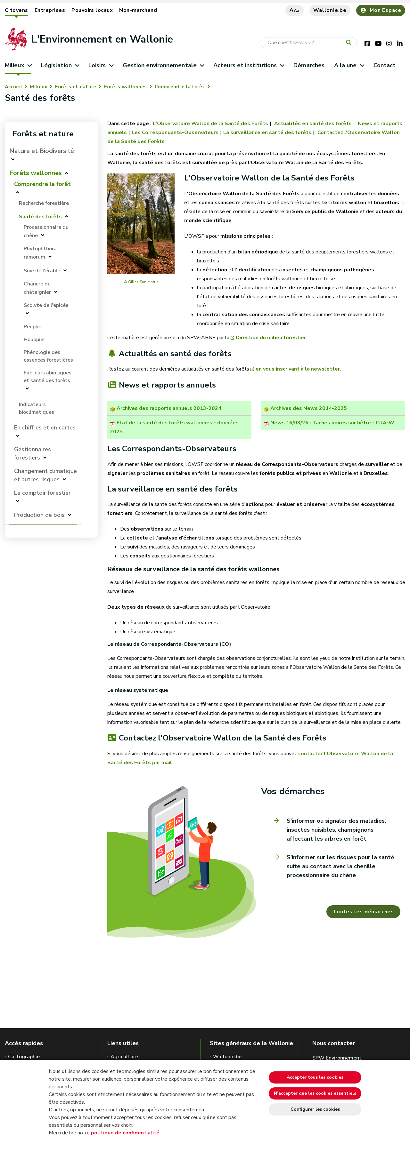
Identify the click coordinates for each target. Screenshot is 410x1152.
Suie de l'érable (42, 270)
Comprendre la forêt (180, 87)
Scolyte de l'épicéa (46, 305)
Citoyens (16, 10)
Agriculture (124, 1056)
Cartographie (24, 1056)
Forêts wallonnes (125, 87)
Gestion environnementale (163, 65)
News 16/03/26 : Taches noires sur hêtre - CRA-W (332, 422)
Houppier (34, 339)
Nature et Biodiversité (41, 151)
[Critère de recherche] (309, 42)
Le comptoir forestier (42, 493)
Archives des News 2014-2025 (308, 408)
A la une (349, 65)
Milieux (18, 65)
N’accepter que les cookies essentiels (315, 1093)
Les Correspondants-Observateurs (175, 132)
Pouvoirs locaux (92, 10)
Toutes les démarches (363, 911)
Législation (60, 65)
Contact (384, 65)
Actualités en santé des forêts (312, 123)
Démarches (308, 65)
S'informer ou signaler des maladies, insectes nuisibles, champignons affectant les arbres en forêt (336, 830)
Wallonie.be (330, 10)
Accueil (13, 87)
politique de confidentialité (125, 1132)
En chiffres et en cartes (45, 427)
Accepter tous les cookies (315, 1077)
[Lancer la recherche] (350, 43)
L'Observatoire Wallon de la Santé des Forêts (210, 123)
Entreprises (50, 10)
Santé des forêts (40, 216)
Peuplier (33, 326)
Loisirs (100, 65)
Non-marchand (138, 10)
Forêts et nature (75, 87)
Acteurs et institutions (248, 65)
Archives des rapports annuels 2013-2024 (169, 408)
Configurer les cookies (315, 1109)
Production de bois (39, 515)
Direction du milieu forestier (271, 337)
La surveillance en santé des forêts (267, 132)
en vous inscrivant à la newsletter (298, 368)
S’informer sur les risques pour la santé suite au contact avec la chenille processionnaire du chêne (340, 866)
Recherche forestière (44, 203)
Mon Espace (380, 10)
